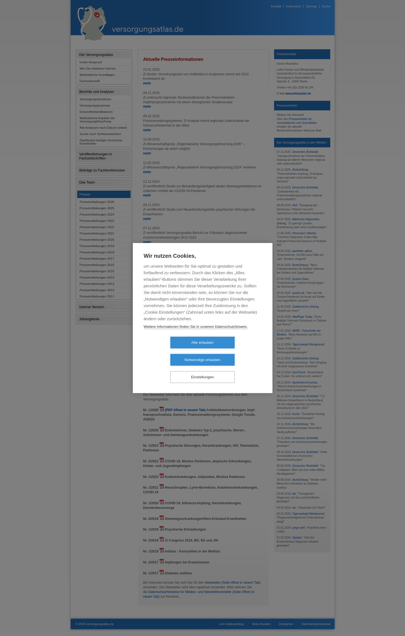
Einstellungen (202, 368)
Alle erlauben (171, 351)
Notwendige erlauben (234, 351)
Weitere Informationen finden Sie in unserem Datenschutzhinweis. (196, 335)
